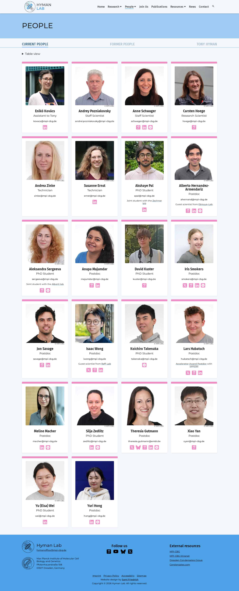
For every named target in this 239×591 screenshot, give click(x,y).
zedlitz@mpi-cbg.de (94, 441)
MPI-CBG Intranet (180, 556)
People (130, 6)
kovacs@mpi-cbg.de (45, 121)
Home (101, 6)
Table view (32, 53)
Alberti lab (58, 284)
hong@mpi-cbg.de (94, 516)
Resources (178, 6)
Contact (204, 6)
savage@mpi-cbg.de (45, 359)
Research (115, 6)
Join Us (143, 6)
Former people (122, 44)
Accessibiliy (127, 575)
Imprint (97, 575)
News (192, 6)
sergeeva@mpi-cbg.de (45, 279)
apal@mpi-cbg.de (144, 195)
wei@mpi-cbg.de (45, 516)
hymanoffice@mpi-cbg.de (51, 549)
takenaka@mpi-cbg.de (144, 359)
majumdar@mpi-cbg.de (95, 279)
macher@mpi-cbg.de (45, 441)
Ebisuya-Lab (205, 204)
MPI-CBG (175, 551)
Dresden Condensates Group (186, 560)
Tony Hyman (207, 44)
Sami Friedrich (130, 579)
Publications (159, 6)
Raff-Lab (106, 363)
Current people (35, 44)
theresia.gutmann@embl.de (144, 441)
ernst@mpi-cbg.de (94, 195)
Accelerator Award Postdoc (191, 363)
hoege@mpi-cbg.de (194, 121)
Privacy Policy (111, 575)
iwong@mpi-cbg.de (94, 359)
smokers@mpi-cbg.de (194, 279)
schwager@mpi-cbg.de (144, 121)
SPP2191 (194, 366)
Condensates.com (180, 564)
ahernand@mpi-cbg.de (194, 199)
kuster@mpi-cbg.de (144, 279)
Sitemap (141, 575)
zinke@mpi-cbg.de (45, 195)
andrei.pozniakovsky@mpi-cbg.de (94, 121)
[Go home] (32, 6)
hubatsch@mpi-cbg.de (194, 359)
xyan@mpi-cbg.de (194, 441)
